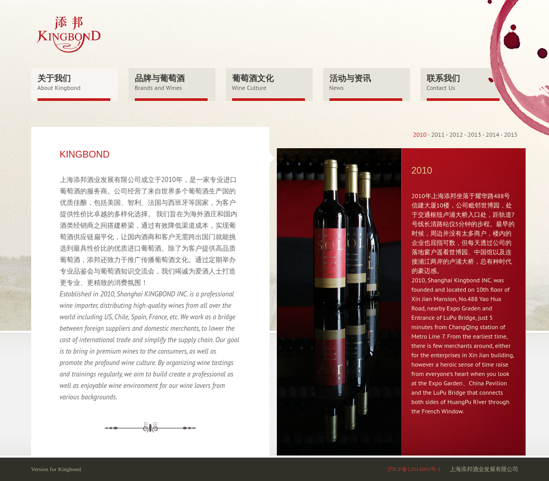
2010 (419, 134)
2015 (510, 134)
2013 (474, 134)
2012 (456, 134)
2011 (437, 134)
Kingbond (69, 469)
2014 (492, 134)
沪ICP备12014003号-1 (414, 469)
